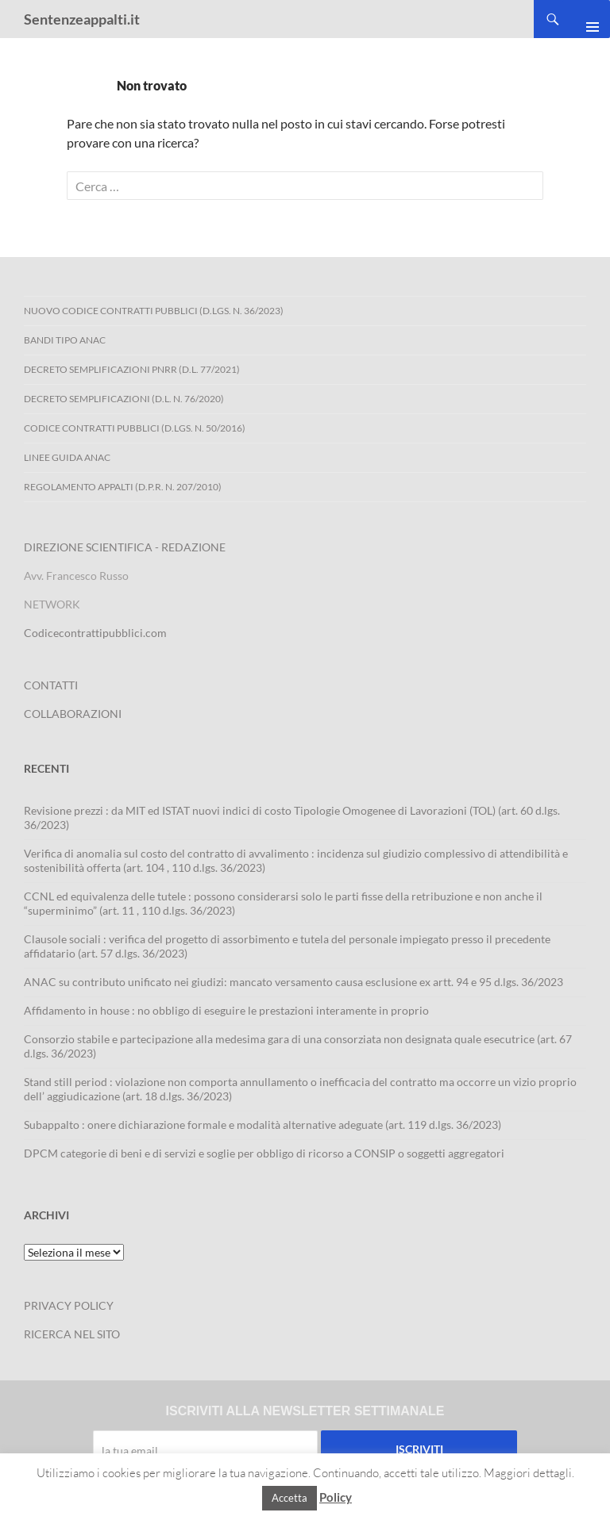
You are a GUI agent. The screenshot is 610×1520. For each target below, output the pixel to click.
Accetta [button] (289, 1497)
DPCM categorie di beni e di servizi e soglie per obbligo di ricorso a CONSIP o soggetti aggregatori (264, 1153)
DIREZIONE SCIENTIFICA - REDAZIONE (125, 547)
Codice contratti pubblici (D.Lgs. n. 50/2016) (134, 428)
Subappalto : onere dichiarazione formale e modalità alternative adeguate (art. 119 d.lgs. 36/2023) (262, 1124)
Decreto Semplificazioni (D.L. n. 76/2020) (124, 399)
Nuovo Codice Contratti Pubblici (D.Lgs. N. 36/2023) (154, 311)
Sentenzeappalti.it (82, 19)
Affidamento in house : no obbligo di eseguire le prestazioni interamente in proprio (226, 1010)
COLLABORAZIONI (73, 713)
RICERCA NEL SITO (72, 1334)
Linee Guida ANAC (67, 457)
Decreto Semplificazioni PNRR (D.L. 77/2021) (132, 369)
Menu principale (586, 19)
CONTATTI (51, 685)
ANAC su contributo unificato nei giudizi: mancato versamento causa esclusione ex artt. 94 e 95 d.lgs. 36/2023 (293, 981)
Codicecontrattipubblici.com (95, 632)
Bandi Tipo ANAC (65, 340)
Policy (335, 1497)
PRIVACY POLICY (69, 1305)
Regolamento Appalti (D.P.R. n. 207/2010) (123, 487)
